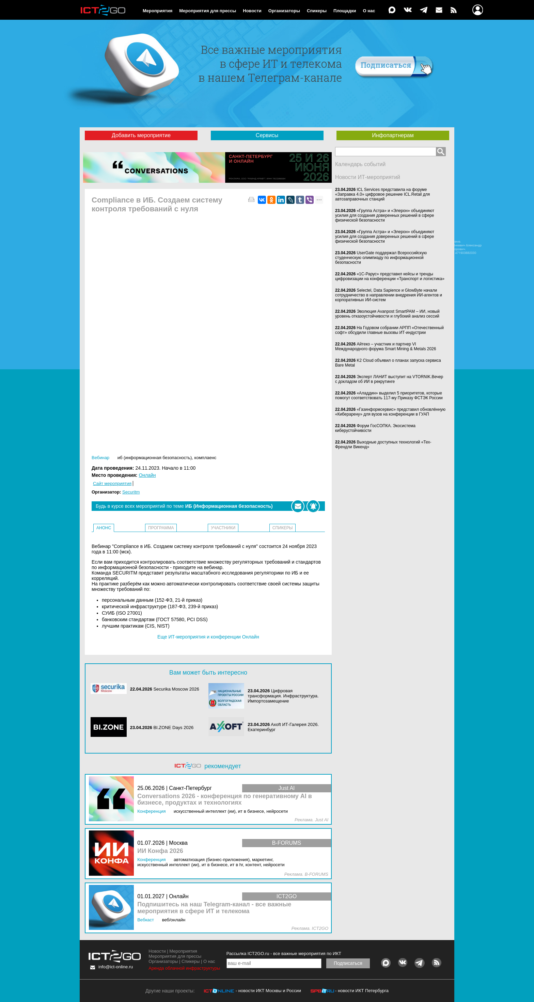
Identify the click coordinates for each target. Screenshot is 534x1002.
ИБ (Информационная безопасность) (154, 457)
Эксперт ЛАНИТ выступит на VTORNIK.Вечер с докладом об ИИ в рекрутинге (389, 379)
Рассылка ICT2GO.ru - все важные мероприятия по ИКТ (283, 953)
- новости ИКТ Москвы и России (268, 990)
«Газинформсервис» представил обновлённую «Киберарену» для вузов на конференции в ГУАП (390, 412)
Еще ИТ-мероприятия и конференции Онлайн (208, 637)
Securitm (131, 492)
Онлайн (147, 475)
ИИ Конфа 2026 (160, 851)
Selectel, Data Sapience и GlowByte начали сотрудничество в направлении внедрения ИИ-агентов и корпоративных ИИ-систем (388, 295)
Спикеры (317, 10)
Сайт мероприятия (112, 483)
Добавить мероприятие (141, 135)
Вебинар (100, 457)
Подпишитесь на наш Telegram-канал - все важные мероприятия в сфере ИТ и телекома (214, 908)
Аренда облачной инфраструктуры (184, 968)
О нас (369, 10)
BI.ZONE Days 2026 (173, 727)
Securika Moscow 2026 (176, 689)
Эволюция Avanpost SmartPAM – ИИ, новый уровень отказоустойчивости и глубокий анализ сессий (387, 314)
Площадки (344, 10)
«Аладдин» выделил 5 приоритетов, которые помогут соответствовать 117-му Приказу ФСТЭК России (389, 395)
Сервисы (267, 135)
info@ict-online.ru (115, 966)
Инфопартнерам (392, 135)
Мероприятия (157, 10)
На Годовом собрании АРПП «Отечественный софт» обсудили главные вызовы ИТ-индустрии (389, 330)
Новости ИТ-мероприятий (367, 177)
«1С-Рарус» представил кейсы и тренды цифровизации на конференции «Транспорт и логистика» (389, 276)
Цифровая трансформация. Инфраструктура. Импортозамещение (283, 696)
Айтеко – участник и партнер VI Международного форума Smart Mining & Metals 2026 (385, 346)
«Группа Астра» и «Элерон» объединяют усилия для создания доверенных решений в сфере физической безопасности (384, 215)
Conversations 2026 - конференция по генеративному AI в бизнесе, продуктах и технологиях (224, 799)
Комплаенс (205, 457)
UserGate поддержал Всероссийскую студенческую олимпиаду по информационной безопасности (381, 258)
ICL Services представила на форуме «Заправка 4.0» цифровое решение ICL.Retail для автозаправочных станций (382, 194)
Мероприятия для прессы (207, 10)
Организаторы (284, 10)
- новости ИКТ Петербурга (362, 990)
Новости (252, 10)
